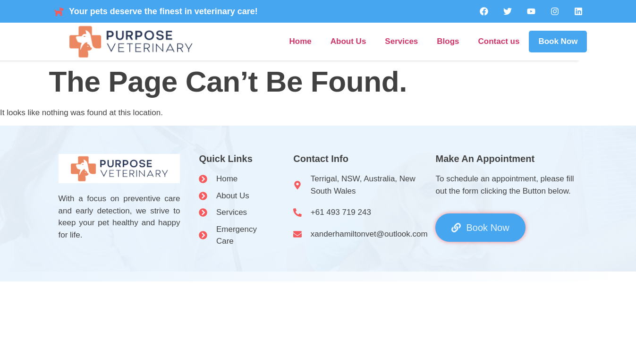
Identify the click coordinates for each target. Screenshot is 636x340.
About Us (348, 41)
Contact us (499, 41)
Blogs (448, 41)
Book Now (557, 41)
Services (401, 41)
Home (300, 41)
